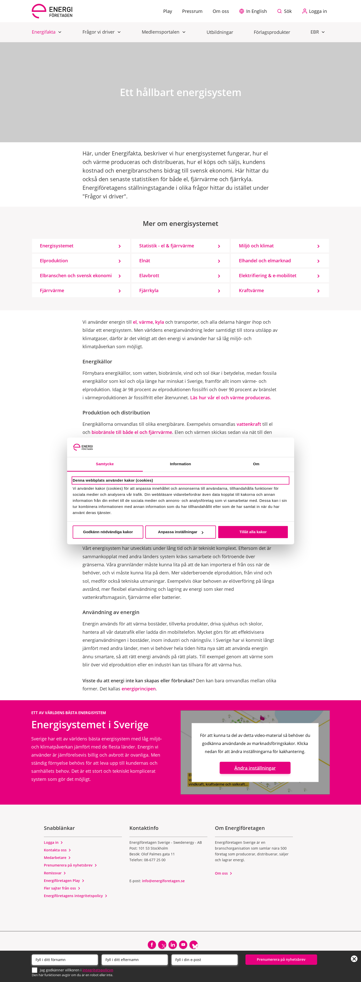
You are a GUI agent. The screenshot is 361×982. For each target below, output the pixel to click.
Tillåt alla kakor (253, 532)
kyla (159, 322)
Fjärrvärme (52, 290)
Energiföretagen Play (64, 880)
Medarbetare (57, 857)
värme (146, 322)
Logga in (53, 842)
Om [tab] (256, 464)
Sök (288, 11)
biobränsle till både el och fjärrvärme (132, 432)
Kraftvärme (251, 290)
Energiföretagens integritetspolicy (75, 895)
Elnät (144, 261)
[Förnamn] (65, 959)
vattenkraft (249, 424)
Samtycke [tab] (105, 464)
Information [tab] (180, 464)
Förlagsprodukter (272, 32)
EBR (315, 32)
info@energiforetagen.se (163, 880)
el (135, 322)
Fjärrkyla (148, 290)
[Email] (205, 959)
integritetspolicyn (97, 969)
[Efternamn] (135, 959)
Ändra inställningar (255, 768)
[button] (254, 11)
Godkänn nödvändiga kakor (108, 532)
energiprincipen (139, 689)
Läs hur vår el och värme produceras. (230, 397)
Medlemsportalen (161, 32)
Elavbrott (149, 275)
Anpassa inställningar (180, 532)
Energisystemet (56, 246)
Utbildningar (220, 32)
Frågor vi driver (99, 32)
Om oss (223, 873)
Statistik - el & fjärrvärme (166, 246)
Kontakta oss (57, 850)
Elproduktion (54, 261)
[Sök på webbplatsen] (285, 11)
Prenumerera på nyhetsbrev (70, 865)
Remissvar (55, 873)
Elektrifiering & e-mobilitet (267, 275)
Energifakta (44, 32)
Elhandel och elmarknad (265, 261)
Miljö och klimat (256, 246)
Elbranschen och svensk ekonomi (76, 275)
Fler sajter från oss (62, 888)
